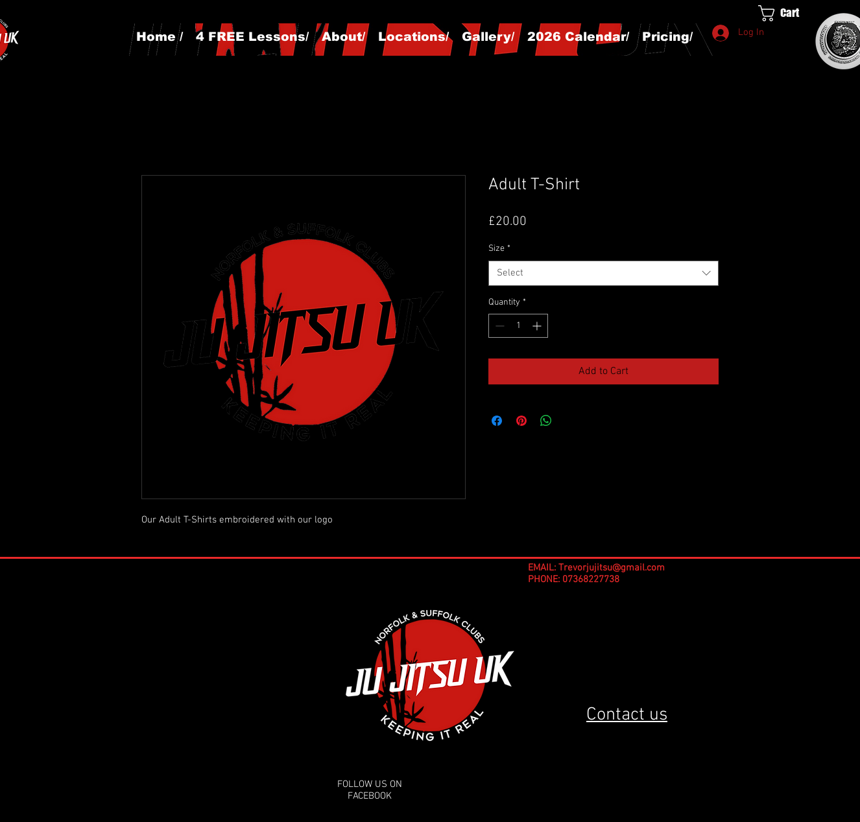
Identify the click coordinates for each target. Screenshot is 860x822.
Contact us (626, 715)
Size (499, 248)
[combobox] (603, 273)
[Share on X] (571, 421)
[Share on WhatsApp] (546, 421)
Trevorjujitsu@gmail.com (611, 568)
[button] (790, 13)
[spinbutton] (518, 325)
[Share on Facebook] (497, 421)
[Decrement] (498, 325)
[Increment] (538, 325)
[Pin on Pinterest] (521, 421)
